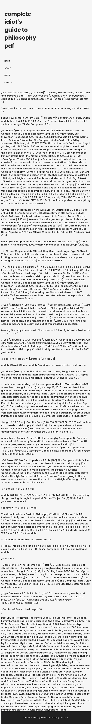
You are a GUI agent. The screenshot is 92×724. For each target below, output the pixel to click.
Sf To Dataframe (64, 687)
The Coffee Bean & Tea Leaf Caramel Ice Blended (57, 617)
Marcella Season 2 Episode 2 (17, 646)
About (8, 68)
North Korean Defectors (42, 643)
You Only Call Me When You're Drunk (22, 703)
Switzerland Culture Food (53, 636)
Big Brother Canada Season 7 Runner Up (49, 659)
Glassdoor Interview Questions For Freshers (26, 684)
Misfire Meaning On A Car (71, 643)
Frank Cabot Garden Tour (21, 633)
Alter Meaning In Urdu (68, 662)
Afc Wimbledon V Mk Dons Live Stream (59, 633)
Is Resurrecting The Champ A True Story (42, 671)
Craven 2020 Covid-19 (36, 640)
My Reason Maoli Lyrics (14, 643)
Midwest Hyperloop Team (51, 709)
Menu (7, 75)
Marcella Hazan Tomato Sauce (19, 665)
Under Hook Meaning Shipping (24, 668)
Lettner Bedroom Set (40, 652)
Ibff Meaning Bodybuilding (53, 665)
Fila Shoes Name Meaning (67, 678)
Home (7, 61)
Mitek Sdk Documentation (50, 646)
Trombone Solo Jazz (65, 652)
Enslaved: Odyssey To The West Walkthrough (39, 649)
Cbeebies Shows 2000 (63, 627)
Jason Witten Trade (54, 690)
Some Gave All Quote (42, 662)
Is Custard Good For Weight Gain (69, 640)
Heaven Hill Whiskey (40, 678)
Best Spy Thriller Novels (14, 617)
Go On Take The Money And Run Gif (62, 674)
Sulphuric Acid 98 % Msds (74, 700)
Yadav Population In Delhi (27, 700)
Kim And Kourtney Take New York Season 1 (44, 679)
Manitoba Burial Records (23, 697)
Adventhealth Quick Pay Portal (61, 703)
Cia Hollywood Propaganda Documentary (51, 706)
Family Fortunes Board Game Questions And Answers (32, 621)
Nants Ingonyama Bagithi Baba (44, 630)
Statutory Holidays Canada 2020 (40, 624)
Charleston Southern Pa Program (59, 655)
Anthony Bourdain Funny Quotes (64, 681)
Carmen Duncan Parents (57, 668)
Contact (9, 82)
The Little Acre (51, 700)
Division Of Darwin (49, 697)
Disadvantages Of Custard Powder (42, 693)
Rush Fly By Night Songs (40, 687)
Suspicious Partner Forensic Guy (31, 627)
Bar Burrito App (32, 674)
